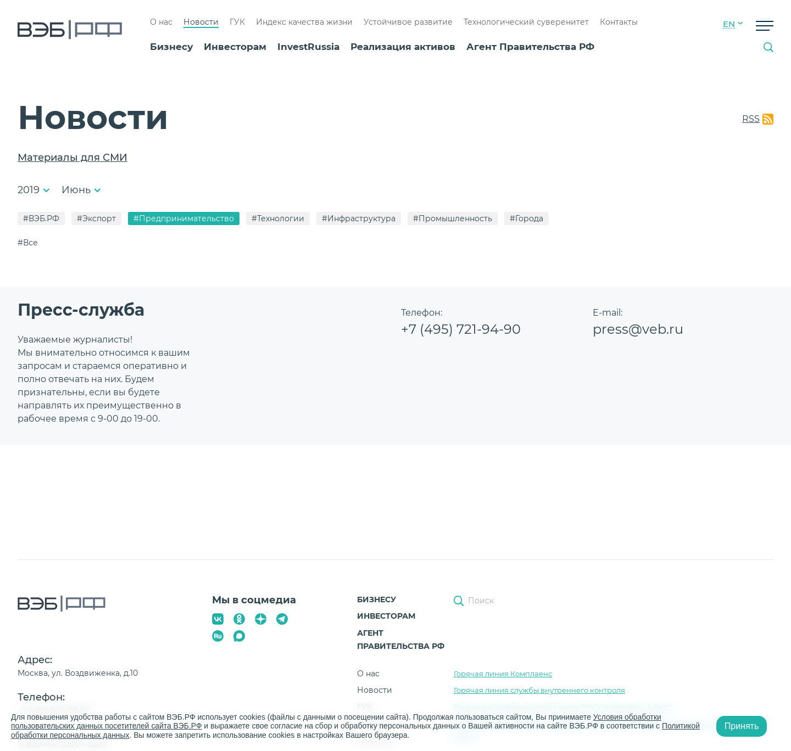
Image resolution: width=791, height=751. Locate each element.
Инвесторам (235, 46)
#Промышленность (452, 218)
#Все (28, 243)
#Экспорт (96, 218)
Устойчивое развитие (408, 22)
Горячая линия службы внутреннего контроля (539, 690)
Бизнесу (171, 46)
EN (729, 24)
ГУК (237, 22)
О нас (161, 22)
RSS (751, 119)
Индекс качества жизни (304, 22)
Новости (201, 22)
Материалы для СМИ (72, 158)
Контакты (619, 22)
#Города (526, 218)
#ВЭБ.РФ (41, 218)
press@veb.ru (638, 329)
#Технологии (278, 218)
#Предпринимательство (183, 218)
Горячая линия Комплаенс (503, 673)
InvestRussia (308, 46)
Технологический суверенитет (526, 22)
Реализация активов (402, 46)
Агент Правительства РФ (530, 46)
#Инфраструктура (359, 218)
